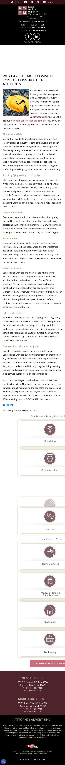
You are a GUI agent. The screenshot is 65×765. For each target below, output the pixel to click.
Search (38, 2)
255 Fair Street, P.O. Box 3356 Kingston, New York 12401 (33, 684)
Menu (50, 2)
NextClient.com (32, 755)
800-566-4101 (37, 24)
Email (25, 2)
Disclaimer (39, 759)
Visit (32, 2)
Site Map (24, 759)
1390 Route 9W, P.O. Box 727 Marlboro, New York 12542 (32, 705)
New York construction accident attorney (31, 120)
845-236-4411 (39, 30)
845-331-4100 (38, 27)
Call (19, 2)
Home (12, 2)
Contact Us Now (32, 42)
